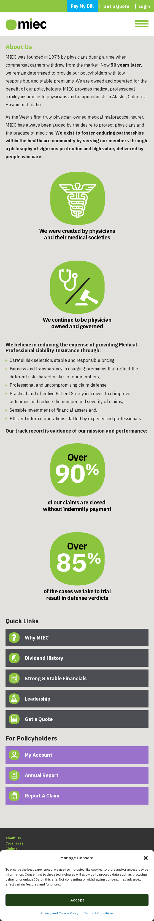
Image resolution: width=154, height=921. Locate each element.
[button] (145, 858)
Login (144, 6)
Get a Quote (116, 6)
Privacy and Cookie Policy (59, 913)
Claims (11, 849)
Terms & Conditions (99, 913)
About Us (13, 838)
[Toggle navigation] (141, 24)
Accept (77, 900)
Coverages (14, 843)
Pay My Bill (82, 6)
